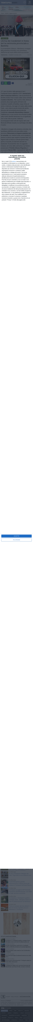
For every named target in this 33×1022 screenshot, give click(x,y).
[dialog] (16, 511)
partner (14, 161)
